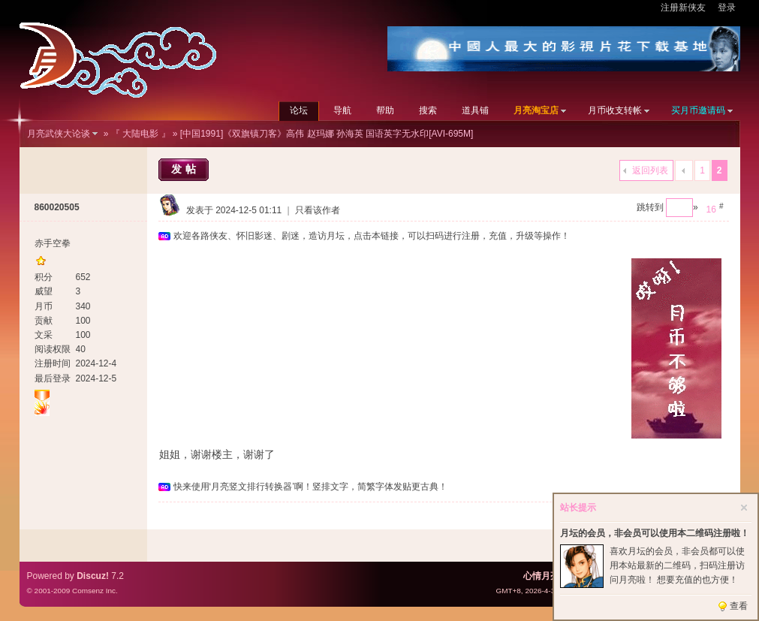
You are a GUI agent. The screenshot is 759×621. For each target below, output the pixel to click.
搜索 (428, 110)
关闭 (743, 507)
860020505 (57, 207)
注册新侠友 (683, 7)
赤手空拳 (53, 243)
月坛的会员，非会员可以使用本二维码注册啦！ (654, 533)
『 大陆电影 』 (140, 133)
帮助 (385, 110)
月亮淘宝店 (536, 110)
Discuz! (93, 576)
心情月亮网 (545, 576)
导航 (342, 110)
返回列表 (650, 170)
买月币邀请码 (698, 110)
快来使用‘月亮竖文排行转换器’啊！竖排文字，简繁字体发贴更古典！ (310, 486)
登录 (727, 7)
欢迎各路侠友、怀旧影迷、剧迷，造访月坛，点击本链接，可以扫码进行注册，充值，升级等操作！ (371, 236)
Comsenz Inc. (95, 590)
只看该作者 (317, 210)
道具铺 (475, 110)
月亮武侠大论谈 (58, 133)
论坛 (299, 110)
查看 (739, 606)
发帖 (185, 169)
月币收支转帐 (615, 110)
